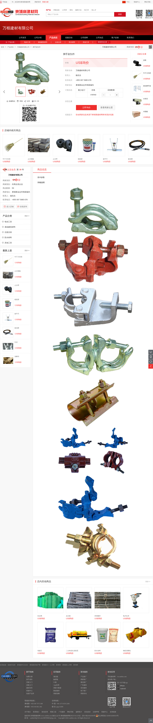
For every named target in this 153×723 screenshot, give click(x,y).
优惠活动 (68, 38)
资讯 (71, 10)
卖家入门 (29, 685)
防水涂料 (97, 651)
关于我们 (28, 712)
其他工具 (86, 42)
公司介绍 (38, 38)
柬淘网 (75, 665)
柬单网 (58, 665)
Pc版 (55, 682)
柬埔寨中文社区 (22, 665)
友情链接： (4, 665)
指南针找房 (11, 665)
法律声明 (96, 712)
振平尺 (105, 159)
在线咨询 (23, 207)
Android (123, 689)
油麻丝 (17, 356)
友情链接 (113, 712)
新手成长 (29, 679)
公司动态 (99, 38)
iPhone (122, 686)
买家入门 (29, 682)
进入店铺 (10, 207)
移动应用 (45, 712)
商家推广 (84, 679)
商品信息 (42, 169)
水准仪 (145, 99)
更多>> (27, 216)
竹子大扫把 (147, 73)
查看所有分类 (102, 42)
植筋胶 (80, 159)
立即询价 (86, 107)
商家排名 (84, 693)
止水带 (55, 159)
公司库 (64, 10)
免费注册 (29, 676)
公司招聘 (84, 38)
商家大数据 (57, 688)
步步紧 (68, 616)
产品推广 (84, 676)
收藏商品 (12, 101)
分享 (28, 101)
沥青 (144, 60)
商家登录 (38, 2)
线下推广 (84, 691)
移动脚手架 (147, 86)
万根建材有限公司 (23, 47)
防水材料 (72, 42)
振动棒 (130, 159)
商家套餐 (56, 693)
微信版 (55, 676)
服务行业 (78, 10)
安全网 (39, 616)
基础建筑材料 (42, 42)
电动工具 (27, 42)
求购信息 (56, 10)
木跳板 (145, 111)
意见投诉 (87, 712)
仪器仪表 (58, 42)
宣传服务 (84, 688)
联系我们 (130, 38)
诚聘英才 (79, 712)
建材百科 (29, 688)
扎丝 (16, 342)
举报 (21, 101)
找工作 (86, 10)
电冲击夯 (126, 616)
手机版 (5, 2)
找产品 (48, 10)
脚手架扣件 (36, 47)
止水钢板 (31, 159)
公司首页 (22, 38)
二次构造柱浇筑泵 (72, 651)
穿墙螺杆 (97, 616)
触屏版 (55, 679)
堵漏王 (39, 651)
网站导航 (147, 2)
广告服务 (84, 685)
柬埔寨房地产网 (35, 665)
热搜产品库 (30, 693)
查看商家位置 (106, 107)
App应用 (56, 685)
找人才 (94, 10)
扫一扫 (36, 101)
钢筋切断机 (127, 651)
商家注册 (45, 2)
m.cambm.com (122, 676)
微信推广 (84, 682)
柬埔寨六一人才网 (48, 665)
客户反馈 (115, 38)
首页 (2, 47)
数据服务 (56, 691)
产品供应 (53, 38)
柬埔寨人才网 (67, 665)
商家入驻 (53, 712)
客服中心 (137, 2)
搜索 (120, 14)
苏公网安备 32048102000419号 (107, 716)
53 (13, 188)
